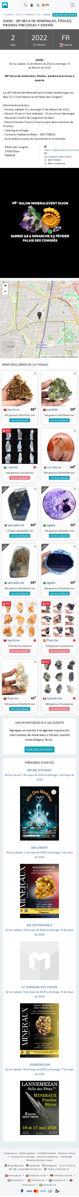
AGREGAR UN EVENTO (39, 749)
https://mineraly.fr (58, 1169)
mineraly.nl (57, 1180)
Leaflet (44, 357)
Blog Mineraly (14, 1165)
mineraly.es (36, 1180)
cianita (11, 467)
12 (39, 14)
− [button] (5, 292)
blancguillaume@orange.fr (58, 156)
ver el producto (20, 420)
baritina (11, 409)
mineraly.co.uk (36, 1175)
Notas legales (27, 1153)
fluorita (50, 640)
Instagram (49, 1165)
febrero (30, 14)
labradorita (14, 525)
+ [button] (5, 286)
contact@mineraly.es (29, 1169)
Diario (9, 14)
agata (49, 525)
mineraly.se (47, 1184)
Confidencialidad (47, 1153)
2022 (19, 14)
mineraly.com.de (61, 1175)
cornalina (52, 467)
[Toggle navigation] (72, 5)
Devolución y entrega (22, 1156)
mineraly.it (16, 1180)
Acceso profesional (48, 1156)
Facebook (33, 1165)
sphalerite (52, 698)
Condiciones (10, 1153)
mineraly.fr (13, 1175)
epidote (50, 409)
